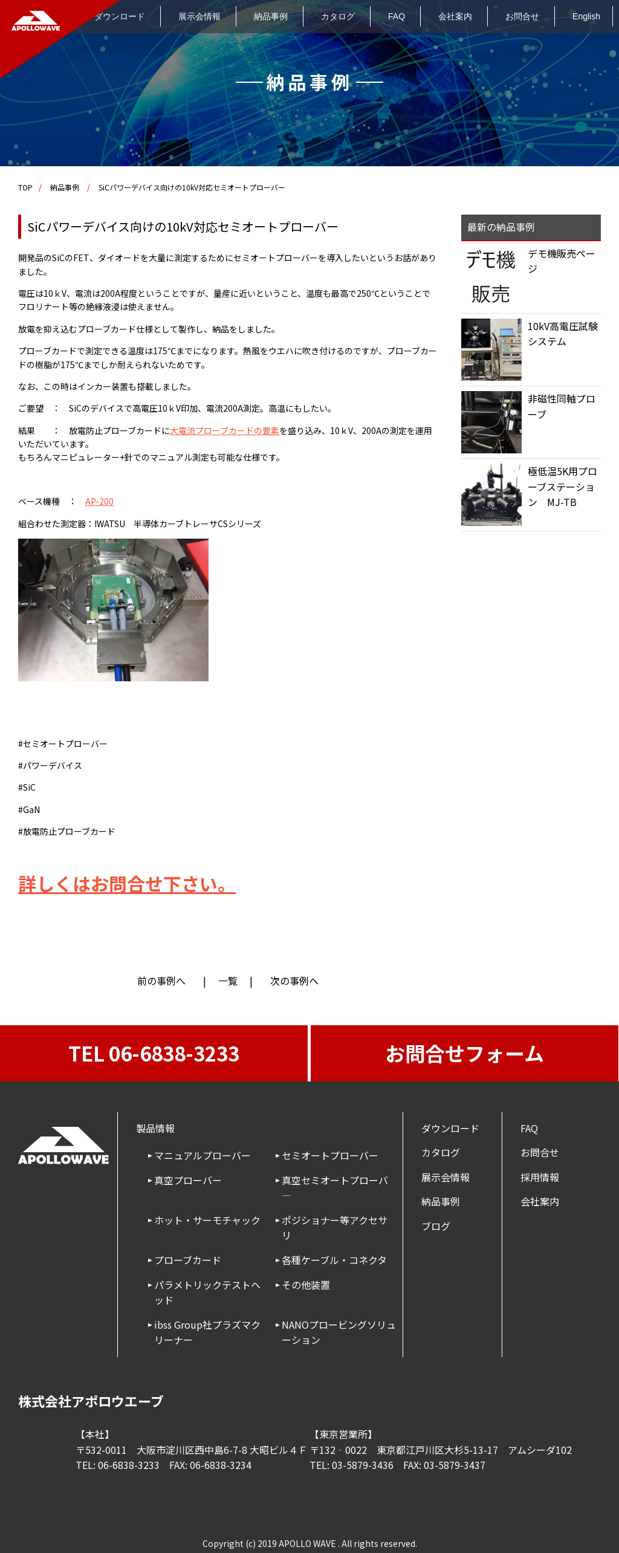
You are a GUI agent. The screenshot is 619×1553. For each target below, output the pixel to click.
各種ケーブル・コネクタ (334, 1260)
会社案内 (455, 16)
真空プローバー (188, 1180)
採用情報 (539, 1177)
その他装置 (306, 1284)
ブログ (435, 1226)
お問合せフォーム (464, 1053)
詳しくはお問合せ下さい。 (127, 883)
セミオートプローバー (330, 1155)
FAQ (396, 16)
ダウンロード (450, 1128)
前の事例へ (161, 980)
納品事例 (271, 16)
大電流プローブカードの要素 (224, 430)
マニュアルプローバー (202, 1155)
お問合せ (522, 16)
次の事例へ (294, 980)
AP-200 (99, 501)
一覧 (228, 980)
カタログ (338, 16)
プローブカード (187, 1260)
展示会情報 (199, 16)
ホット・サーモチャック (207, 1220)
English (586, 16)
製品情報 (155, 1128)
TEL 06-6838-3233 (153, 1053)
